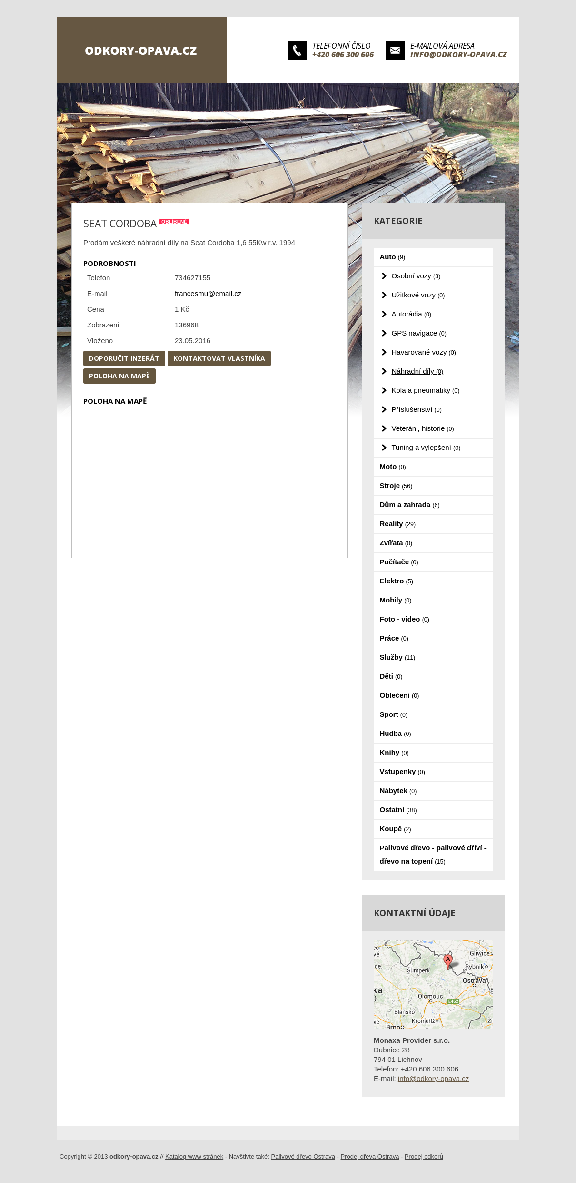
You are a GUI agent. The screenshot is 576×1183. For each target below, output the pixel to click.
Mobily (396, 600)
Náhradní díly (418, 371)
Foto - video (404, 619)
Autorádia (412, 314)
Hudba (395, 733)
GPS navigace (419, 333)
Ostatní (398, 810)
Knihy (394, 752)
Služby (398, 657)
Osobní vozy (416, 276)
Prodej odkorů (424, 1156)
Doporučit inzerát (124, 358)
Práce (394, 638)
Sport (394, 714)
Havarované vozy (424, 352)
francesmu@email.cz (208, 293)
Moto (393, 466)
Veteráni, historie (423, 428)
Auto (393, 257)
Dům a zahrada (410, 504)
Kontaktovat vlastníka (219, 358)
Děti (391, 676)
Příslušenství (417, 409)
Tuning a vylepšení (426, 447)
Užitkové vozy (418, 295)
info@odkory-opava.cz (458, 54)
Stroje (396, 485)
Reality (398, 524)
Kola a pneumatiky (426, 390)
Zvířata (396, 543)
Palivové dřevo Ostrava (303, 1156)
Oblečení (399, 695)
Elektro (396, 581)
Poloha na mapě (119, 375)
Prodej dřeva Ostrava (370, 1156)
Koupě (395, 829)
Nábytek (398, 790)
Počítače (399, 562)
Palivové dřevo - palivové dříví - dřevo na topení (433, 854)
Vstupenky (402, 771)
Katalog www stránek (194, 1156)
